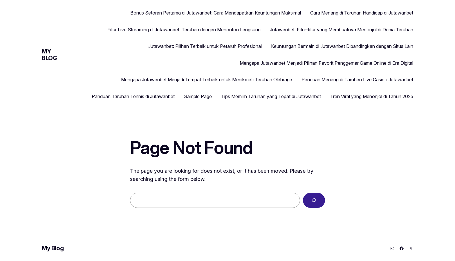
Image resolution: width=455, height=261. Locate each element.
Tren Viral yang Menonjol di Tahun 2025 (371, 96)
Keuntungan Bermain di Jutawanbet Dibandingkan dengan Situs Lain (342, 46)
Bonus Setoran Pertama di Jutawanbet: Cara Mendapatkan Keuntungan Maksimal (215, 13)
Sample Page (198, 96)
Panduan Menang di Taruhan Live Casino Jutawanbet (357, 79)
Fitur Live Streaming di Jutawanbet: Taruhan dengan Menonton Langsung (184, 30)
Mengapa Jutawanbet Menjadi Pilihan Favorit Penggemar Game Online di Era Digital (326, 63)
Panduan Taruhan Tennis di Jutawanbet (133, 96)
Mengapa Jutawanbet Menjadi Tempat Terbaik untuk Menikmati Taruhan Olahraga (206, 79)
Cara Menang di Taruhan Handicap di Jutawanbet (361, 13)
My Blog (49, 55)
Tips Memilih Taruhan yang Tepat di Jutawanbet (271, 96)
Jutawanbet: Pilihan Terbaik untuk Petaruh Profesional (205, 46)
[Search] (314, 200)
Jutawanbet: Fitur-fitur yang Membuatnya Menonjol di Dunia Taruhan (341, 30)
